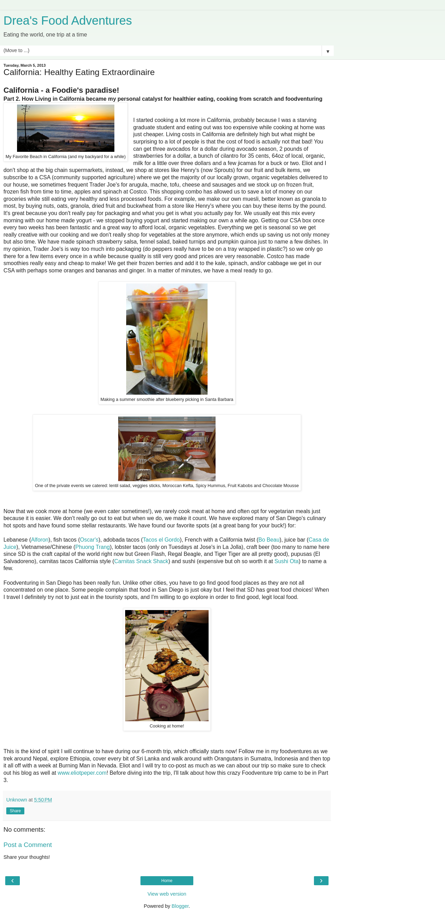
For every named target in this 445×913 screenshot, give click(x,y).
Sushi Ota (286, 561)
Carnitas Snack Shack (141, 561)
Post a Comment (27, 844)
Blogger (180, 906)
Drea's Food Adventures (67, 20)
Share (15, 810)
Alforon (39, 540)
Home (166, 880)
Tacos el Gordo (161, 540)
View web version (166, 894)
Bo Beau (269, 540)
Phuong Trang (92, 547)
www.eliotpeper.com (82, 773)
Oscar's (89, 540)
